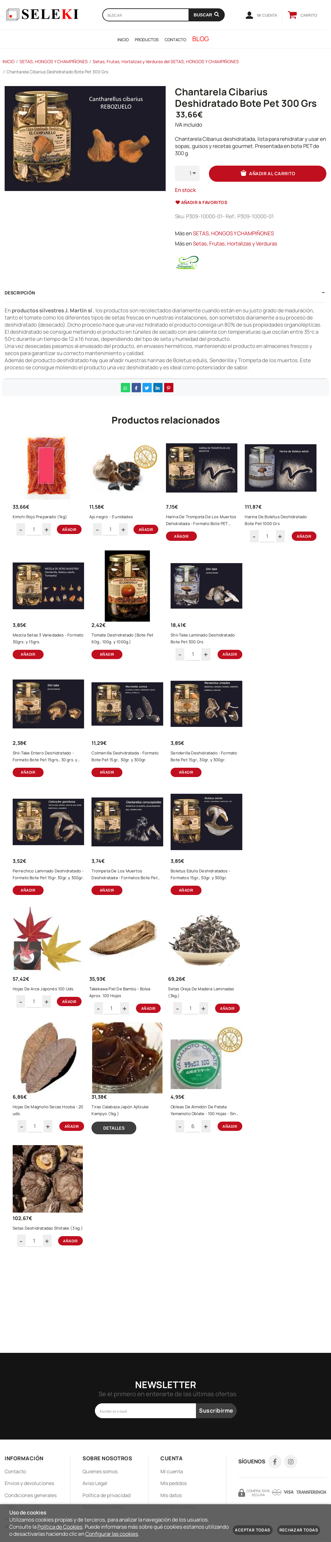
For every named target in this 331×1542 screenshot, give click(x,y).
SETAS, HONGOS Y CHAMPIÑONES (233, 232)
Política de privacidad (106, 1495)
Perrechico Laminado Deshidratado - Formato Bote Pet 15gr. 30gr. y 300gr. (126, 913)
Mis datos (171, 1495)
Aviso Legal (95, 1483)
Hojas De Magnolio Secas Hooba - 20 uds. (122, 1170)
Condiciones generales (31, 1495)
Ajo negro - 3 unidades (120, 523)
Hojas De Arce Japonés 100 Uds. (124, 1042)
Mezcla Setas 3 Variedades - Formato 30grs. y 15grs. (125, 655)
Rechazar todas (298, 1530)
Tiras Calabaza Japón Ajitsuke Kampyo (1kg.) (206, 1170)
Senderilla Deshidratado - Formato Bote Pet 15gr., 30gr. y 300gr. (47, 913)
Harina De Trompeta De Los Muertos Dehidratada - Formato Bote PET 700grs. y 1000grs (204, 526)
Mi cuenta (171, 1471)
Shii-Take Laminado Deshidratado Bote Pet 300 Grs (45, 784)
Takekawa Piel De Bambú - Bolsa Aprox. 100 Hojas (202, 1042)
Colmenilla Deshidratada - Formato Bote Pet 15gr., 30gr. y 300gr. (205, 784)
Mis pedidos (173, 1483)
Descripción (20, 292)
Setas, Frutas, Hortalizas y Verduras (235, 242)
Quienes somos (100, 1471)
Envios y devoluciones (29, 1483)
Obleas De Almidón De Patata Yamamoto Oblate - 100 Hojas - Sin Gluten (48, 1303)
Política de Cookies (60, 1526)
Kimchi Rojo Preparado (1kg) (46, 523)
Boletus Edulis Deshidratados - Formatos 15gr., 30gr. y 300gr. (47, 1042)
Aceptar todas (252, 1530)
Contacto (15, 1471)
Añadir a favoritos (201, 201)
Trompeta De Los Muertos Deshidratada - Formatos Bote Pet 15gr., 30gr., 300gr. (203, 913)
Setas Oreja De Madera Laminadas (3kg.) (41, 1170)
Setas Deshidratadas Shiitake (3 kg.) (126, 1303)
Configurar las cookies (111, 1533)
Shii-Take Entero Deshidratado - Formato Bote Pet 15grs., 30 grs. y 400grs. (126, 784)
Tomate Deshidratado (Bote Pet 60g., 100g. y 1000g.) (204, 655)
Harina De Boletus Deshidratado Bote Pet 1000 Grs (46, 655)
